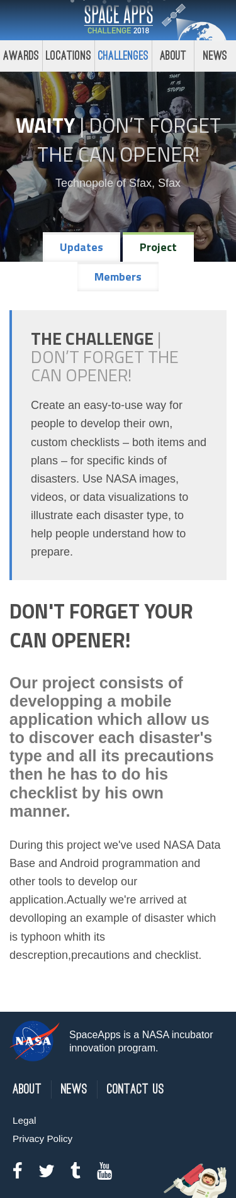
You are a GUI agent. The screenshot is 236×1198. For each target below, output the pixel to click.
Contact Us (135, 1089)
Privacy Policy (42, 1138)
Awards (21, 55)
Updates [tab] (81, 246)
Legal (24, 1120)
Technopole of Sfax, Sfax (118, 183)
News (74, 1089)
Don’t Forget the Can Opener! (129, 139)
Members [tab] (118, 276)
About (173, 55)
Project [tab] (158, 246)
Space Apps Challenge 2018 (118, 20)
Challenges (123, 55)
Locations (68, 55)
